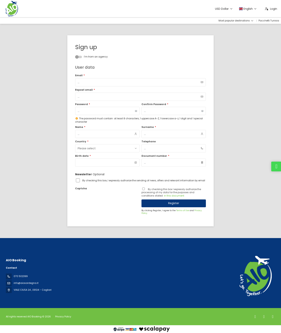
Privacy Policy (63, 316)
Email (80, 75)
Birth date (83, 156)
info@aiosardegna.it (26, 283)
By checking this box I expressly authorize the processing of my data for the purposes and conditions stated (171, 192)
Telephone (148, 141)
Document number (155, 156)
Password (82, 104)
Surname (148, 127)
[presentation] (104, 198)
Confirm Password (154, 104)
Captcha (81, 188)
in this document (173, 195)
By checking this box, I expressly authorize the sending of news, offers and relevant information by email (143, 180)
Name (80, 127)
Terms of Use (183, 210)
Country (81, 141)
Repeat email (85, 89)
